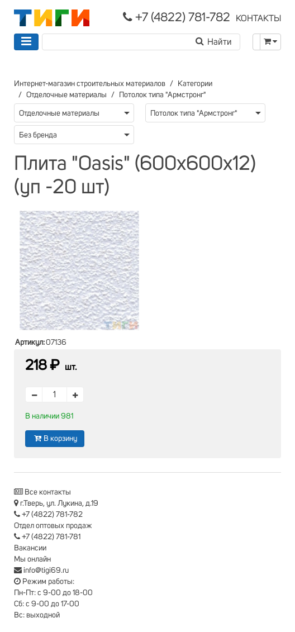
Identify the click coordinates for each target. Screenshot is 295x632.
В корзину (54, 438)
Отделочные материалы (66, 95)
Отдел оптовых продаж (53, 526)
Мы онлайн (32, 559)
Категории (195, 84)
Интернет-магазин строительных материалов (89, 84)
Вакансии (30, 548)
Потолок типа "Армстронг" (162, 95)
